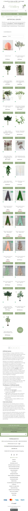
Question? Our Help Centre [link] (14, 486)
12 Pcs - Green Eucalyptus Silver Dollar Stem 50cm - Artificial (8, 132)
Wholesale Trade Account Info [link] (14, 464)
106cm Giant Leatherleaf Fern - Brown (20, 257)
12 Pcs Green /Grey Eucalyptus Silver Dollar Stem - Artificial (8, 307)
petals (16, 368)
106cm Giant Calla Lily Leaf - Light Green (20, 232)
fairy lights (14, 390)
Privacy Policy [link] (14, 493)
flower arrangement (19, 23)
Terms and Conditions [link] (14, 491)
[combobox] (12, 11)
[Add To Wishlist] (4, 41)
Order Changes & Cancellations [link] (14, 475)
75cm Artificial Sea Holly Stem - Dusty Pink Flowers (20, 157)
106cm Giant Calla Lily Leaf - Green (20, 207)
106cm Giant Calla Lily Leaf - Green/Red (8, 232)
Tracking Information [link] (14, 479)
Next (20, 330)
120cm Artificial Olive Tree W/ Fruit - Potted (20, 307)
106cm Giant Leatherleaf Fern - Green (8, 282)
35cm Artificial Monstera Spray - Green (20, 56)
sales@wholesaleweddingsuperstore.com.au (14, 446)
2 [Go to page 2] (11, 348)
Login (19, 443)
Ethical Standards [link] (14, 470)
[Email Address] (12, 434)
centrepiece (10, 23)
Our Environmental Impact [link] (14, 468)
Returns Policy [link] (14, 480)
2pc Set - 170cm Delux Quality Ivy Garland (20, 132)
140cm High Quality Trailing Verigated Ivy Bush (20, 81)
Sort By (5, 36)
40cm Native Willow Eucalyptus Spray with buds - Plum (8, 157)
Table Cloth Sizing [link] (14, 487)
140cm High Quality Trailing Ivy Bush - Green (8, 182)
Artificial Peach (8, 56)
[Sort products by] (15, 36)
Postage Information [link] (14, 473)
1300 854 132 (14, 448)
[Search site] (25, 11)
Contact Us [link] (14, 484)
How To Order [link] (14, 471)
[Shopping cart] (24, 6)
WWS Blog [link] (14, 495)
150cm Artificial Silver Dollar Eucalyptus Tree (7, 332)
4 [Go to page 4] (16, 348)
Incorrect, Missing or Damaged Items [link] (14, 482)
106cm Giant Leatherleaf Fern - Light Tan (20, 282)
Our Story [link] (14, 461)
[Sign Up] (25, 434)
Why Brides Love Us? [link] (14, 463)
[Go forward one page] (18, 348)
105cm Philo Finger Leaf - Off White (20, 182)
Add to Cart (7, 62)
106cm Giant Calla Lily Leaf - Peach (8, 257)
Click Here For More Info (14, 2)
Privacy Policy (14, 431)
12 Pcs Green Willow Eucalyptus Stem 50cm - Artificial (8, 81)
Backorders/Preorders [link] (14, 477)
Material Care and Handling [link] (14, 489)
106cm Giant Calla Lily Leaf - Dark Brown (8, 207)
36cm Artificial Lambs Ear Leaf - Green (8, 107)
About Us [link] (14, 459)
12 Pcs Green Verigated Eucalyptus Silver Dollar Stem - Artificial (20, 107)
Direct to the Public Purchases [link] (14, 466)
